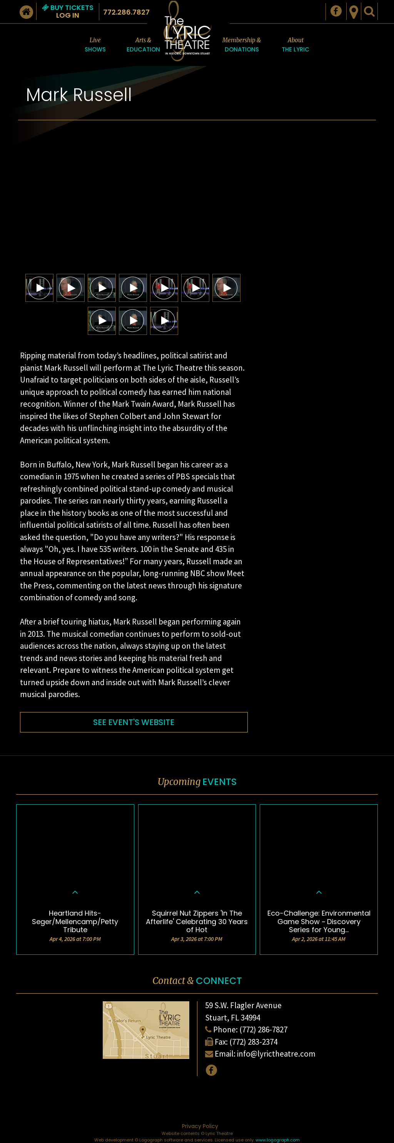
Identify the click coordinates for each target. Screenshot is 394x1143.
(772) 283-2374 (253, 1042)
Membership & (241, 45)
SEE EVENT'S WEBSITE (133, 722)
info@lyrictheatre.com (276, 1054)
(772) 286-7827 (263, 1029)
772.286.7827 (126, 12)
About (295, 45)
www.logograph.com (277, 1140)
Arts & (143, 45)
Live (95, 45)
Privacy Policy (200, 1126)
